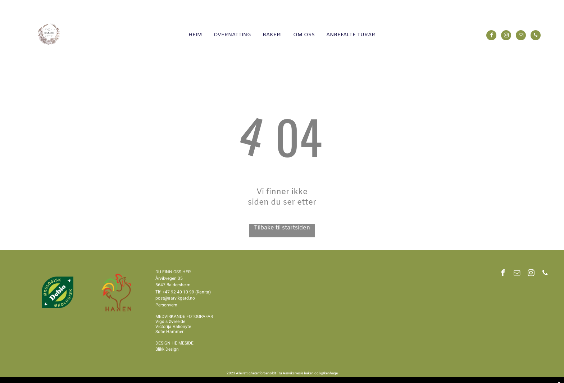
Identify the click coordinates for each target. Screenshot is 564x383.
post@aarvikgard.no (175, 298)
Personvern (166, 305)
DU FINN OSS (168, 272)
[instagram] (506, 36)
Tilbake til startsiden (282, 228)
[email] (521, 36)
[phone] (536, 36)
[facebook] (491, 36)
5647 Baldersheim (173, 285)
